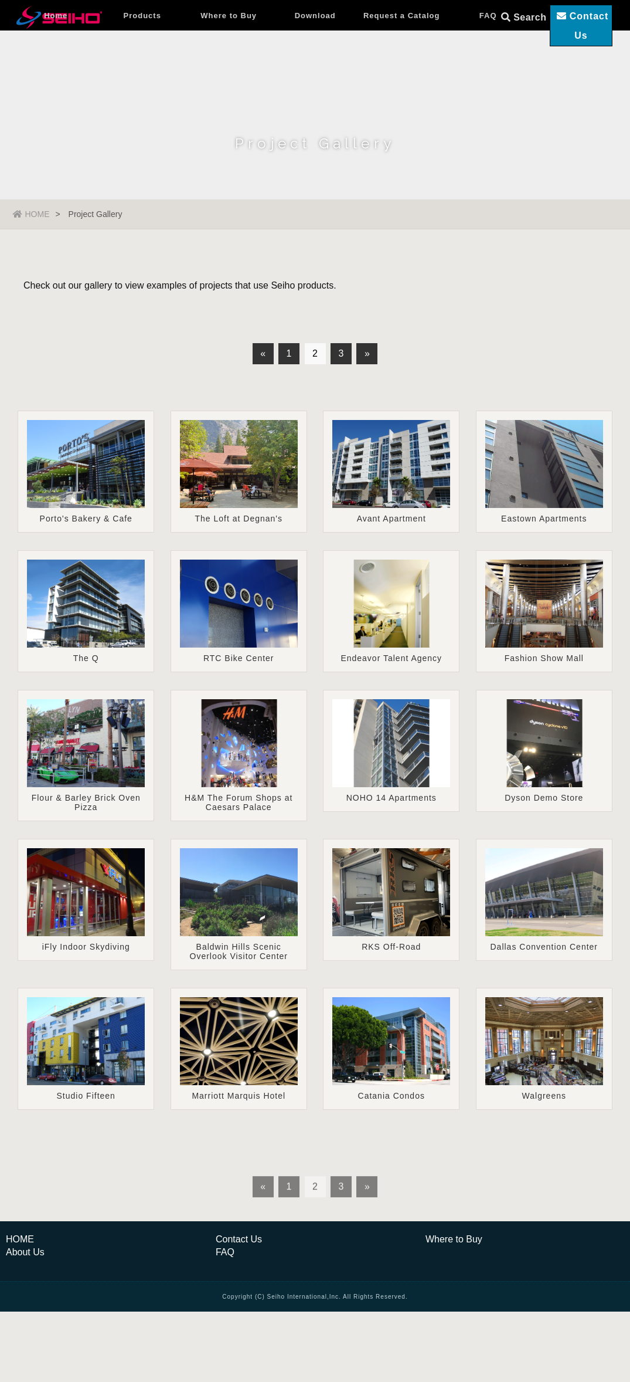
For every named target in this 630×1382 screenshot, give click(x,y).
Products (142, 55)
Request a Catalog (401, 55)
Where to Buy (228, 55)
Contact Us (239, 1280)
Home (55, 55)
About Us (25, 1293)
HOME (31, 214)
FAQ (488, 55)
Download (315, 55)
